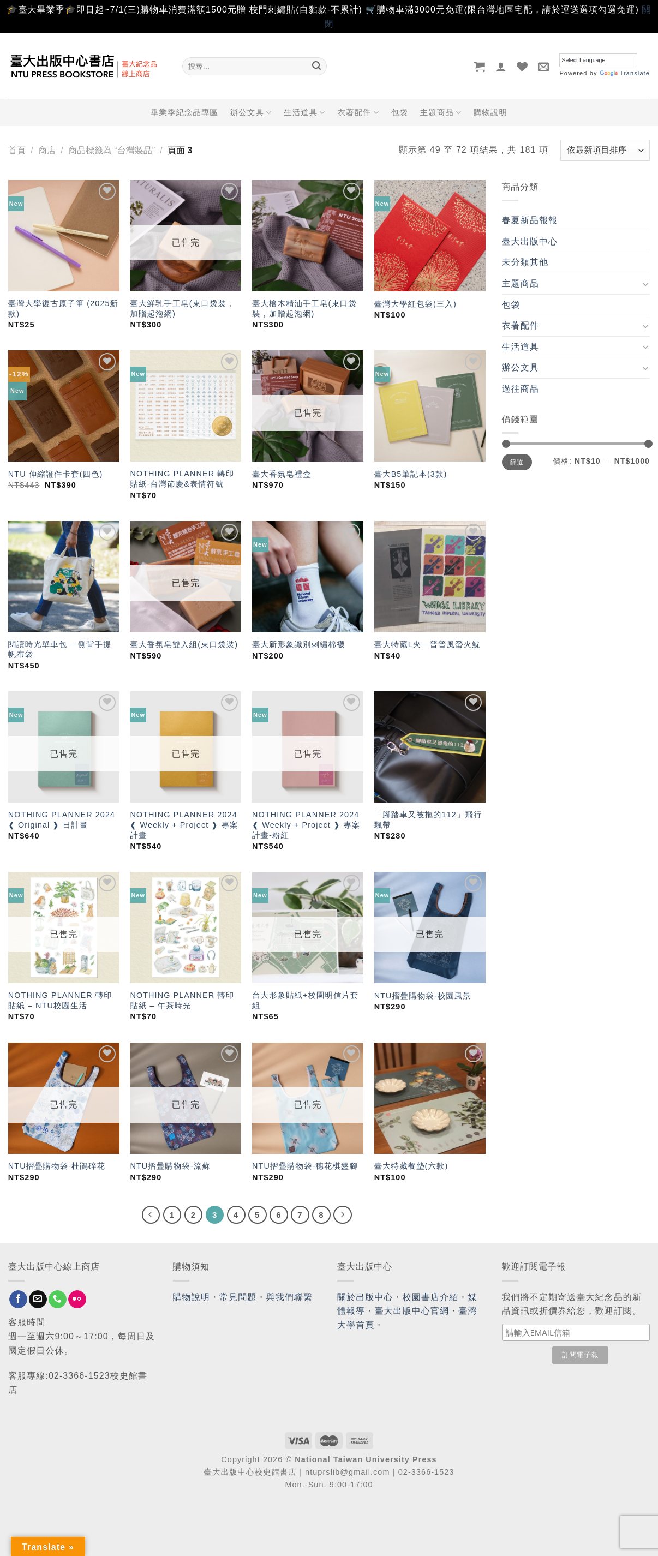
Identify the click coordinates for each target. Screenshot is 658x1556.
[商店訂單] (605, 150)
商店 (47, 150)
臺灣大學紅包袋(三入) (415, 304)
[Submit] (316, 66)
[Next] (342, 1215)
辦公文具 (251, 112)
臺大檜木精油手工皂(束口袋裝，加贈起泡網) (304, 308)
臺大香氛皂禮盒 (281, 474)
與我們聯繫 (289, 1297)
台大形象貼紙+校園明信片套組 (305, 1000)
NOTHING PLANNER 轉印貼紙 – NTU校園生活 (60, 1000)
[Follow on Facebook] (18, 1299)
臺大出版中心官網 (411, 1310)
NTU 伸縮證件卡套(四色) (55, 474)
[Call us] (58, 1299)
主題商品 (441, 112)
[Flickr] (77, 1299)
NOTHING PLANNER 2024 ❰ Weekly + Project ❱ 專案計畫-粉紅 (306, 824)
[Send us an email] (38, 1299)
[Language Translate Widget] (598, 60)
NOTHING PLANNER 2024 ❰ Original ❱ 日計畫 (61, 819)
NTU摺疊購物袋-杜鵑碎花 (56, 1166)
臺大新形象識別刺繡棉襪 (298, 644)
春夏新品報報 (530, 220)
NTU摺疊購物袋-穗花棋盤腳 (305, 1166)
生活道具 (304, 112)
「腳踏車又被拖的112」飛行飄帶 (428, 819)
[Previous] (151, 1215)
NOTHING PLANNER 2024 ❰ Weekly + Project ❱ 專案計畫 (184, 824)
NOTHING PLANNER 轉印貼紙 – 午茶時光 (182, 1000)
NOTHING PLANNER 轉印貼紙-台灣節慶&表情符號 (182, 478)
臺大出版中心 (530, 241)
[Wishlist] (522, 67)
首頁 (17, 150)
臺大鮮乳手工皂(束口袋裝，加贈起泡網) (182, 308)
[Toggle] (645, 283)
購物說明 (490, 112)
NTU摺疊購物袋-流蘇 (170, 1166)
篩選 (517, 462)
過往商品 (520, 388)
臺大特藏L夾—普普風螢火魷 (427, 644)
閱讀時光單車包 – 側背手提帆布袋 (60, 649)
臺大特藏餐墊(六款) (411, 1166)
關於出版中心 (365, 1297)
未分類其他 (525, 262)
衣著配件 (358, 112)
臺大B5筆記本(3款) (410, 474)
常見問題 (237, 1297)
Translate (625, 73)
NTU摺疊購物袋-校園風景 (422, 995)
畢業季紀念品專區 (184, 112)
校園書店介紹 (431, 1297)
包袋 (399, 112)
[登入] (501, 67)
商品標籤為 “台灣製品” (111, 150)
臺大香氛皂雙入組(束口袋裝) (184, 644)
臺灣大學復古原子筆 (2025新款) (63, 308)
